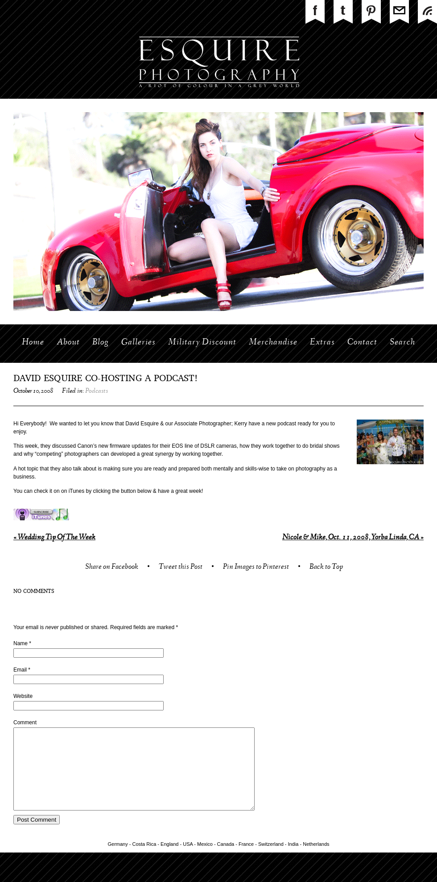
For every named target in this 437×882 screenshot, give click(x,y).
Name (20, 643)
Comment (25, 722)
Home (33, 342)
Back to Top (326, 568)
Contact (362, 342)
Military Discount (202, 342)
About (68, 342)
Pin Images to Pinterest (256, 568)
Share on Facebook (111, 568)
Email (20, 670)
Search (402, 342)
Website (23, 696)
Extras (322, 342)
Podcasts (96, 391)
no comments (33, 591)
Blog (100, 342)
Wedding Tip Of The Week (54, 538)
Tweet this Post (180, 568)
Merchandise (273, 342)
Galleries (138, 342)
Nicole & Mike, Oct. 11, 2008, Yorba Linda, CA (353, 538)
